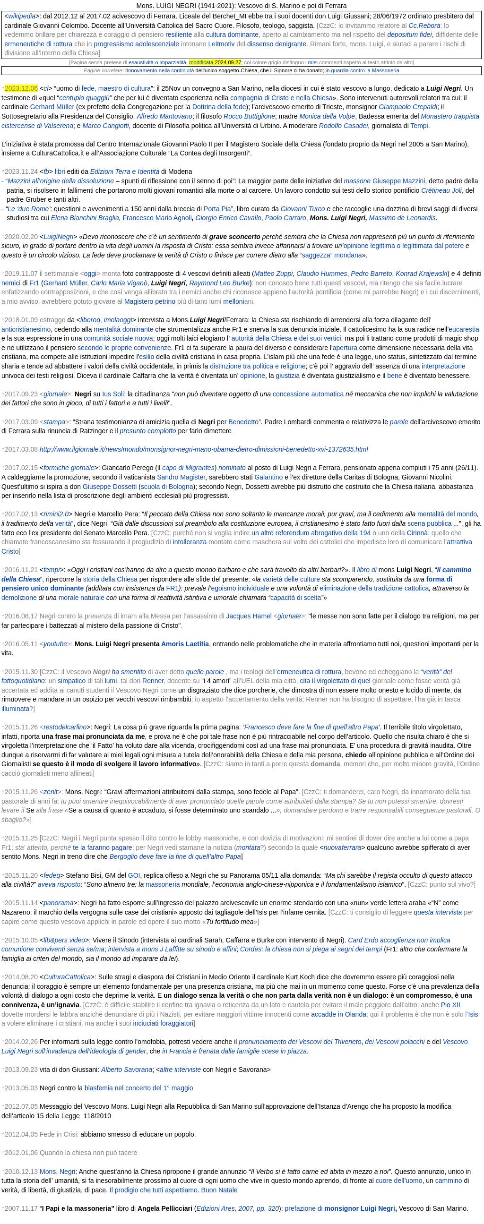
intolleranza (190, 542)
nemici (10, 283)
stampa (54, 422)
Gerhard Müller (52, 107)
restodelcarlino (64, 727)
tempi (51, 569)
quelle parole (205, 672)
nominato (232, 467)
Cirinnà (417, 533)
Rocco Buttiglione (249, 116)
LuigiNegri (58, 236)
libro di (367, 569)
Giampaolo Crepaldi (408, 107)
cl (45, 88)
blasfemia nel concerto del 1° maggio (139, 1088)
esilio (146, 356)
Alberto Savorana (126, 1069)
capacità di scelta (295, 597)
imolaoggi (118, 320)
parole (399, 422)
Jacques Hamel (249, 616)
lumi (111, 681)
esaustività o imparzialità (157, 62)
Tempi (419, 125)
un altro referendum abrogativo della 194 (311, 533)
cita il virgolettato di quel (335, 681)
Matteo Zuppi (273, 273)
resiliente (178, 34)
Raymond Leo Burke (219, 283)
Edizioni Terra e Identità (125, 171)
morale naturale (81, 597)
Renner (153, 681)
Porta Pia (217, 209)
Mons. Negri (57, 1171)
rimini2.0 (56, 514)
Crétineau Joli (441, 190)
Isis (473, 1014)
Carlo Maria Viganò (119, 283)
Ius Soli (113, 394)
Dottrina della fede (219, 107)
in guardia (337, 70)
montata (248, 847)
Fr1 (34, 283)
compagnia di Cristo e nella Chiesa (281, 98)
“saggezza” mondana (331, 255)
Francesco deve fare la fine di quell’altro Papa (311, 727)
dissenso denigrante (276, 44)
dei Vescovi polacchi (394, 1041)
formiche (56, 467)
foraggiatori (176, 1023)
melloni (233, 301)
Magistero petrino (149, 301)
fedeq (51, 875)
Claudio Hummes (321, 273)
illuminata (15, 708)
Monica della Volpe (327, 116)
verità (63, 523)
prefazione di (340, 1208)
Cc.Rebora (425, 25)
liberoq (90, 320)
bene (394, 375)
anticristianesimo (26, 329)
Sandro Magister (181, 477)
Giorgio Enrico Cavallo (228, 218)
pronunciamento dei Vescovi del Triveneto (300, 1041)
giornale (55, 394)
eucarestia (464, 329)
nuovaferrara (342, 847)
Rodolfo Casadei (343, 125)
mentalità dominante (123, 329)
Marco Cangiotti (105, 125)
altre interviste (180, 1069)
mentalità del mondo (447, 514)
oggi (90, 273)
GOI (134, 875)
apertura (345, 347)
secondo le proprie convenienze (124, 347)
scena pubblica (429, 523)
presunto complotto (148, 431)
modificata (201, 62)
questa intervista (438, 912)
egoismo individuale (240, 588)
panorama (58, 903)
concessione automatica (308, 394)
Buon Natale (219, 1190)
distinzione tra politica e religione (257, 366)
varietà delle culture (291, 579)
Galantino (268, 477)
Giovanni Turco (303, 209)
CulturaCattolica (67, 977)
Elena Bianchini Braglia (85, 218)
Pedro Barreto (371, 273)
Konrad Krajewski (421, 273)
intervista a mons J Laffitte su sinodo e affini (172, 949)
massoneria (163, 884)
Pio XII (450, 1005)
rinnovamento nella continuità (159, 70)
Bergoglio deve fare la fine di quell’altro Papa (175, 856)
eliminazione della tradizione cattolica (374, 588)
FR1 (172, 588)
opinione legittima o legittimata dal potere (404, 245)
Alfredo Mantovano (164, 116)
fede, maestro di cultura (116, 88)
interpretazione (444, 366)
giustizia (288, 375)
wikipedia (22, 16)
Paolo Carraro (285, 218)
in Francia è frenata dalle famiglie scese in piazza (234, 1051)
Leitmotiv (221, 44)
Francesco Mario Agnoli (156, 218)
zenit (50, 792)
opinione (252, 375)
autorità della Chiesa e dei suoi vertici (286, 338)
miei (313, 62)
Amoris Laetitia (185, 644)
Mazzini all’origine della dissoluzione (61, 181)
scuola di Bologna (167, 486)
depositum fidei (410, 34)
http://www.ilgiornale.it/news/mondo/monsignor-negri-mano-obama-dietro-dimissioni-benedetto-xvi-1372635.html (204, 449)
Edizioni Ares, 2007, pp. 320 (237, 1208)
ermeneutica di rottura (309, 672)
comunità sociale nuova (118, 338)
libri (60, 171)
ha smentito (129, 672)
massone (357, 181)
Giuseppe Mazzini (398, 181)
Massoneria (385, 70)
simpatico (72, 681)
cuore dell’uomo (399, 1180)
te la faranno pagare (102, 847)
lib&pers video (64, 940)
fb (46, 171)
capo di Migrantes (188, 467)
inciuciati (146, 1023)
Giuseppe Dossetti (110, 486)
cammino (448, 1180)
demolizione (19, 597)
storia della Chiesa (110, 579)
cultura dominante (232, 34)
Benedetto (243, 422)
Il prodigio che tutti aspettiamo (154, 1190)
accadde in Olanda (338, 1014)
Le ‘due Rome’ (29, 209)
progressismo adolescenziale (136, 44)
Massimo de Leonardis (402, 218)
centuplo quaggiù (84, 98)
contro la (360, 70)
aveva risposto (59, 884)
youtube (55, 644)
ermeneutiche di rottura (38, 44)
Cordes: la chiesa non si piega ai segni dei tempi (311, 949)
